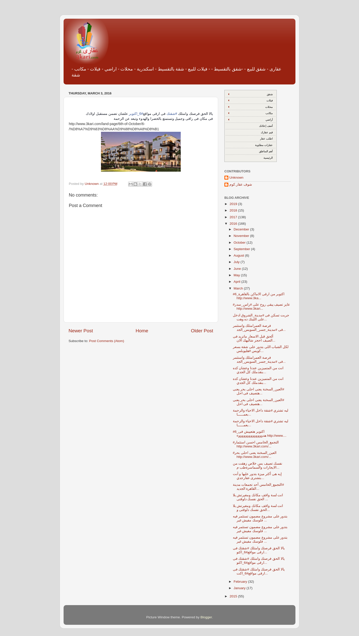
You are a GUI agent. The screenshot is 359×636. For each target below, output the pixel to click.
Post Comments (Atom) (106, 341)
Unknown (236, 177)
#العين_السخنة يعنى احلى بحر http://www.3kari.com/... (254, 455)
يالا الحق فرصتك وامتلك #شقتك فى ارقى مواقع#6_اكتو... (259, 550)
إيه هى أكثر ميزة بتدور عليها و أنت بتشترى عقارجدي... (257, 476)
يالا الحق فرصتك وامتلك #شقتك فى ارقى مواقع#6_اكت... (259, 571)
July (237, 262)
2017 (234, 217)
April (237, 281)
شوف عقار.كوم (240, 184)
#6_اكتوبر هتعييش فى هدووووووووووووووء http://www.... (259, 433)
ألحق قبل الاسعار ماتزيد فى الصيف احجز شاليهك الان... (254, 338)
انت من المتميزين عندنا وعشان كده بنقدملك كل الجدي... (258, 370)
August (239, 255)
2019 (234, 204)
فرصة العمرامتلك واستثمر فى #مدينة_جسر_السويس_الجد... (259, 328)
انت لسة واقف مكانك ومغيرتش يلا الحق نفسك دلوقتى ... (258, 497)
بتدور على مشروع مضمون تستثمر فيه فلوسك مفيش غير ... (260, 518)
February (241, 581)
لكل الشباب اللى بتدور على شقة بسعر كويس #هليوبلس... (261, 349)
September (242, 249)
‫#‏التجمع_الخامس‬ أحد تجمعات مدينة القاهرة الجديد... (258, 487)
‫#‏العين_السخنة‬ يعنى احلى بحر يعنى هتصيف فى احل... (258, 391)
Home (142, 330)
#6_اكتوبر (136, 114)
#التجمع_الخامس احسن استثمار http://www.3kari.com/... (256, 444)
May (237, 275)
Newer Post (81, 330)
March (239, 288)
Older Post (202, 330)
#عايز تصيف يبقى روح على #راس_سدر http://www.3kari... (261, 306)
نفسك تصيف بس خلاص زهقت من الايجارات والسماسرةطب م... (257, 465)
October (240, 242)
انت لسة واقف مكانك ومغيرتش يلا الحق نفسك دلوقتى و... (258, 508)
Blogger (206, 617)
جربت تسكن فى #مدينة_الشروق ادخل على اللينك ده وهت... (261, 317)
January (240, 588)
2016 (234, 223)
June (238, 269)
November (242, 236)
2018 (234, 210)
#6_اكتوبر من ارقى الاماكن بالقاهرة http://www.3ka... (259, 296)
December (242, 229)
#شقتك (172, 114)
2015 (234, 596)
